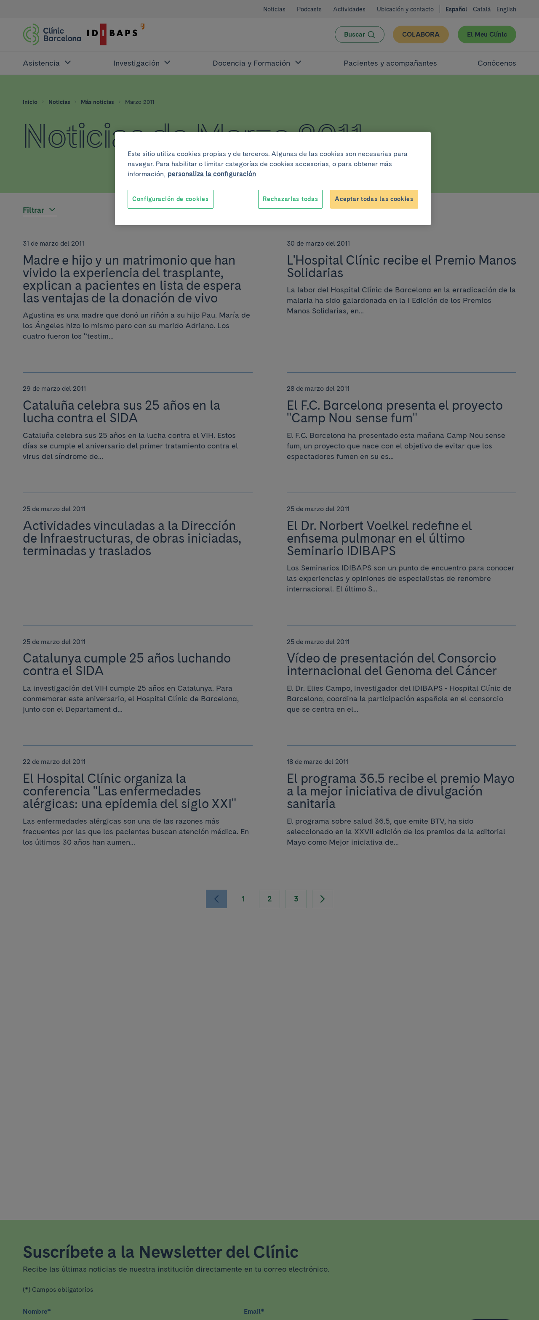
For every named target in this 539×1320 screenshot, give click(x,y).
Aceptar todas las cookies (374, 199)
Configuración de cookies (170, 199)
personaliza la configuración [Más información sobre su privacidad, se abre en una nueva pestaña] (212, 174)
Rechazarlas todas (290, 199)
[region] (273, 178)
